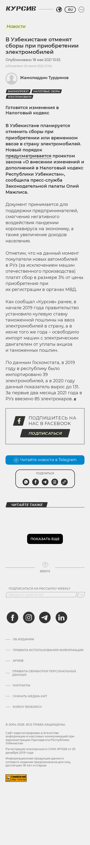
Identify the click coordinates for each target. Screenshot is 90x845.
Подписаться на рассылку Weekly (39, 588)
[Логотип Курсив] (21, 8)
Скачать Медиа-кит (30, 696)
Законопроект (18, 91)
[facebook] (12, 617)
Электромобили (19, 97)
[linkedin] (61, 617)
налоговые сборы (46, 91)
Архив (18, 660)
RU (70, 9)
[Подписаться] (81, 594)
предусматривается (28, 156)
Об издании (23, 639)
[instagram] (29, 617)
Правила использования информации (48, 650)
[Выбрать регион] (59, 9)
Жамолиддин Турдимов (44, 77)
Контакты (21, 685)
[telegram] (45, 617)
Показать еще (45, 539)
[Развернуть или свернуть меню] (81, 9)
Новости (15, 26)
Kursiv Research (27, 707)
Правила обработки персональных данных (44, 673)
